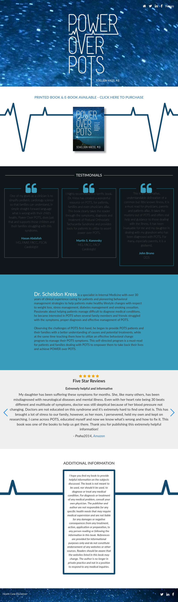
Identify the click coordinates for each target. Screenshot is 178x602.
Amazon (99, 436)
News (169, 6)
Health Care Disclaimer (15, 593)
